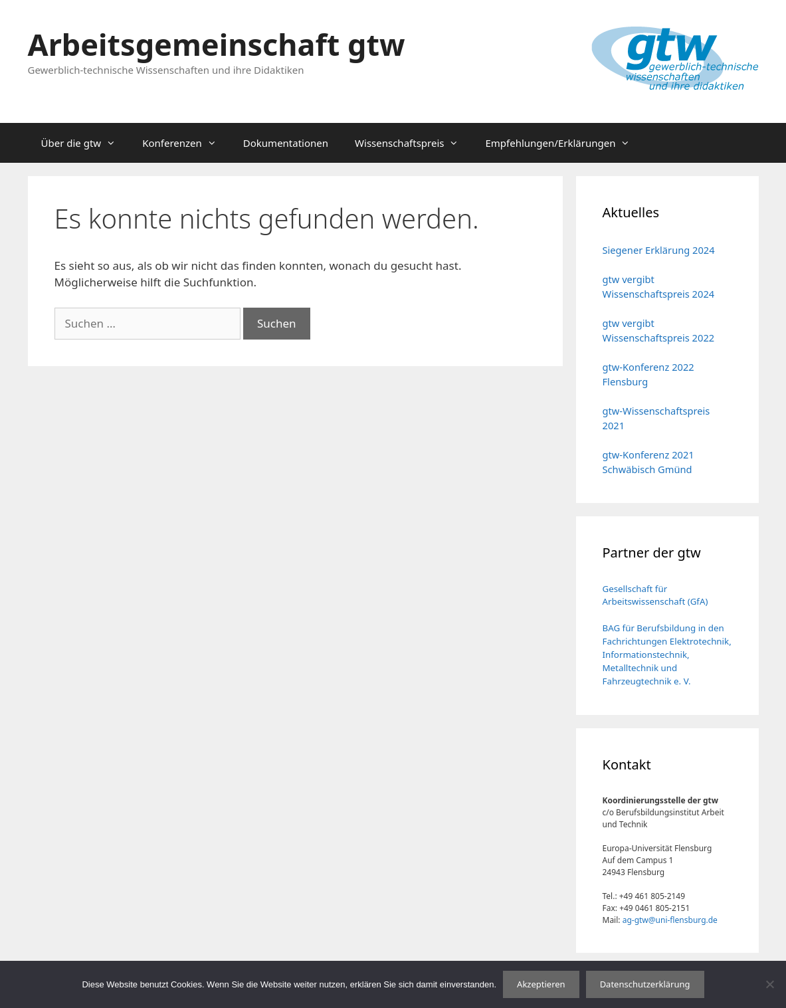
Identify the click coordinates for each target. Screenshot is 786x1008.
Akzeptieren (541, 984)
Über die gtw (85, 143)
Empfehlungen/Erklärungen (564, 143)
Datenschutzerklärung (645, 984)
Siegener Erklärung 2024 (659, 249)
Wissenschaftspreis (413, 143)
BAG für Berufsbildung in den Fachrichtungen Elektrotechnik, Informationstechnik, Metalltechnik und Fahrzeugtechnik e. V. (667, 654)
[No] (769, 984)
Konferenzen (186, 143)
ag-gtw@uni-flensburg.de (670, 920)
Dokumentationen (285, 143)
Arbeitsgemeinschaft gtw (216, 44)
